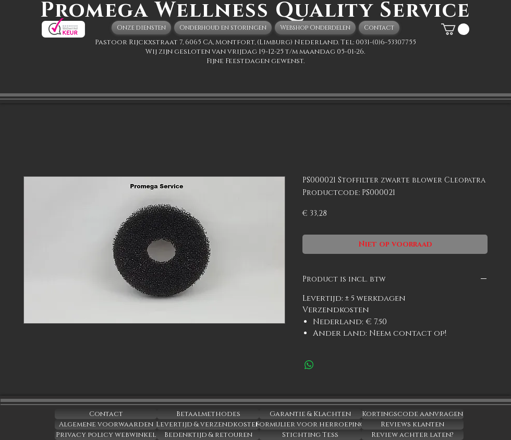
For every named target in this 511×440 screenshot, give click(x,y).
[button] (455, 29)
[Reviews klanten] (412, 424)
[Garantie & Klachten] (310, 414)
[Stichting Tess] (310, 435)
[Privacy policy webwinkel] (106, 435)
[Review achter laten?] (412, 435)
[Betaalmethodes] (208, 414)
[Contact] (106, 414)
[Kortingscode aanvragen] (412, 414)
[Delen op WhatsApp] (309, 365)
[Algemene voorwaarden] (106, 424)
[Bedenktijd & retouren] (208, 435)
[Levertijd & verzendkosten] (208, 424)
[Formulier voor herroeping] (310, 424)
